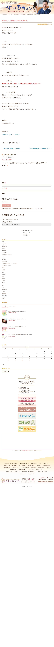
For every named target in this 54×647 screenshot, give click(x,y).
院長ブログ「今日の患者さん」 (29, 471)
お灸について (46, 463)
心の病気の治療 (6, 467)
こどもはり (38, 465)
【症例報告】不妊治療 (7, 254)
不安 (3, 287)
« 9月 (3, 364)
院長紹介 (49, 467)
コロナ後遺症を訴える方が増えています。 (40, 148)
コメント (5, 165)
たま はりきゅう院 (26, 450)
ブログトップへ (27, 232)
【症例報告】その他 (6, 265)
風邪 (45, 24)
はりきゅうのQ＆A (40, 469)
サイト (3, 193)
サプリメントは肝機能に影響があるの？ (17, 326)
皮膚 (3, 272)
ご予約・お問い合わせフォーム (13, 471)
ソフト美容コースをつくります (8, 306)
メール (4, 188)
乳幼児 (3, 291)
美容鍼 (3, 269)
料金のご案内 (13, 469)
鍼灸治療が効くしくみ (36, 463)
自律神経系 (4, 289)
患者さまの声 (30, 469)
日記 (3, 241)
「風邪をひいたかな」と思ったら (11, 134)
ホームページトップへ (27, 230)
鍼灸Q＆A (4, 298)
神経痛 (3, 278)
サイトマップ (23, 473)
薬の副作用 (4, 246)
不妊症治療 (4, 252)
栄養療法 (4, 250)
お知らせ (4, 244)
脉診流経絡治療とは (24, 463)
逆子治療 (4, 259)
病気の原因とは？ (16, 467)
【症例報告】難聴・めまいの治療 (9, 263)
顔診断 (3, 267)
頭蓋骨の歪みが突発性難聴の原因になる (17, 311)
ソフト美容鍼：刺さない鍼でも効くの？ (17, 319)
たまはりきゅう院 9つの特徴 (11, 463)
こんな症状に (26, 467)
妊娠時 (3, 257)
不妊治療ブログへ (27, 235)
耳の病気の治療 (46, 465)
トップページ (31, 473)
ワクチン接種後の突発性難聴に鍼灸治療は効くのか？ (20, 334)
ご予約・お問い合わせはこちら (46, 481)
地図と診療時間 (21, 469)
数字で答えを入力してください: (10, 199)
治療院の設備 (41, 467)
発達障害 (4, 293)
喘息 (3, 285)
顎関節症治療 (31, 465)
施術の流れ (33, 467)
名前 (4, 183)
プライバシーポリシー (43, 471)
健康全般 (40, 24)
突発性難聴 (4, 261)
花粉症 (3, 280)
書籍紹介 (4, 274)
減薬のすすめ (7, 465)
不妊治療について (16, 465)
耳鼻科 (3, 282)
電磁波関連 (4, 295)
